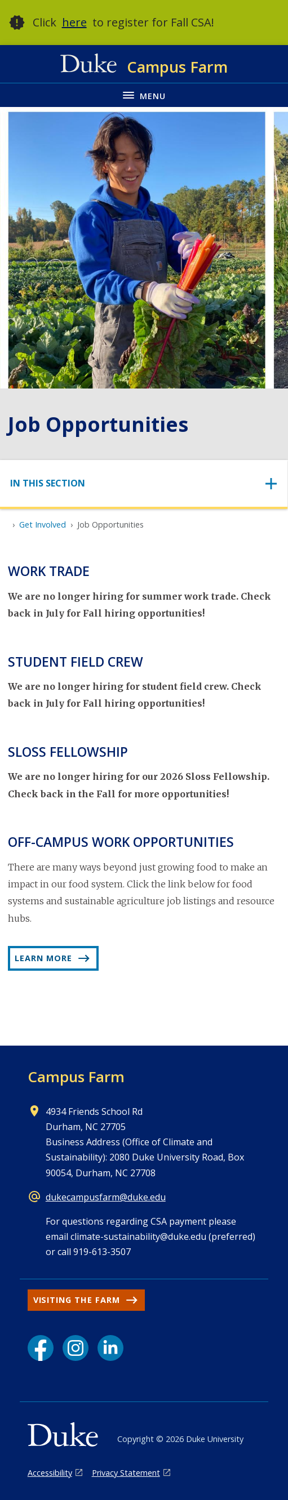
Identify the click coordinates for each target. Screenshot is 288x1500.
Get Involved (42, 524)
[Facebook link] (41, 1348)
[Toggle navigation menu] (144, 95)
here (74, 22)
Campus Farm (76, 1076)
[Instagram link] (75, 1348)
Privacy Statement (126, 1472)
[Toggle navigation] (144, 483)
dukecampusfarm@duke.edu (106, 1197)
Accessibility (50, 1472)
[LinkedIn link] (110, 1348)
